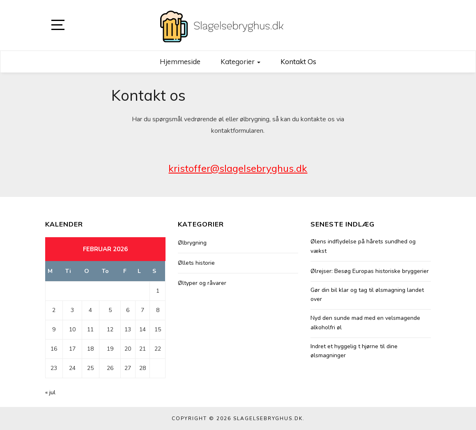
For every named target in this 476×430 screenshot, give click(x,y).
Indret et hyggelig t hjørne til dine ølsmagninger (354, 350)
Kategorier (240, 61)
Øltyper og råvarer (202, 283)
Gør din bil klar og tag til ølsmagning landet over (367, 294)
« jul (50, 392)
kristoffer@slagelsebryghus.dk (237, 168)
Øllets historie (196, 263)
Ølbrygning (192, 243)
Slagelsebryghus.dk (268, 418)
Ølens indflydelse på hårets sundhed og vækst (363, 246)
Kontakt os (298, 61)
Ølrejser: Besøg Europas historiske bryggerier (369, 271)
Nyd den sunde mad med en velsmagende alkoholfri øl (365, 322)
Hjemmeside (180, 61)
